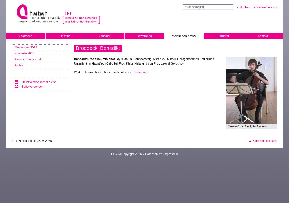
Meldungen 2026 (26, 47)
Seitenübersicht (267, 7)
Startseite (25, 35)
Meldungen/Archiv (184, 35)
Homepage (140, 72)
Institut (65, 35)
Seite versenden (32, 86)
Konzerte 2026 (24, 53)
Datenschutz (153, 154)
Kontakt (263, 35)
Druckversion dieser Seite (39, 82)
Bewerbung (144, 35)
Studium (104, 35)
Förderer (223, 35)
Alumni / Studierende (29, 59)
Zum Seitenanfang (265, 140)
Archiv (19, 65)
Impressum (171, 154)
